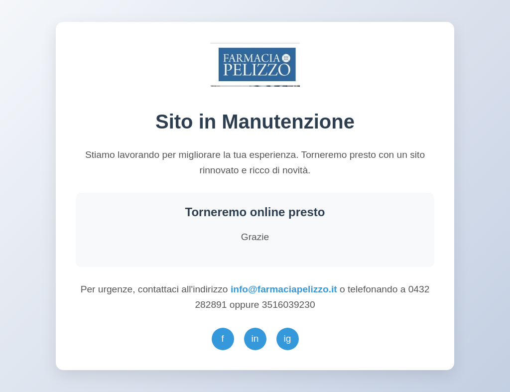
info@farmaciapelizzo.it (285, 289)
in (255, 338)
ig (287, 338)
